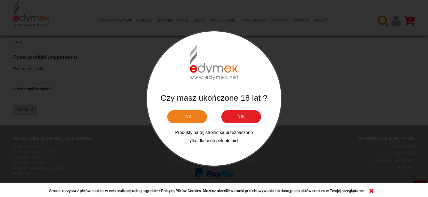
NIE (241, 116)
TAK (187, 116)
